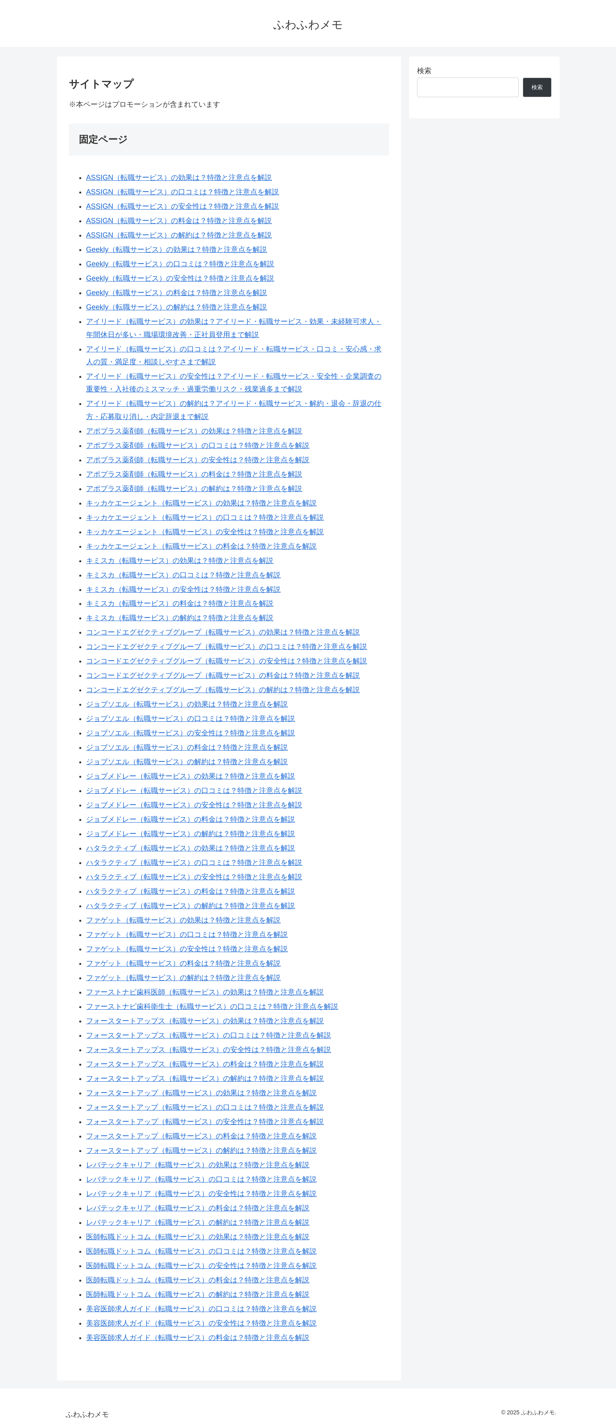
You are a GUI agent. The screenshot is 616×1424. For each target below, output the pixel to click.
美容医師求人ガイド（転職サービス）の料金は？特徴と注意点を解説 (197, 1338)
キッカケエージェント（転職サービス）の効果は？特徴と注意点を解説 (201, 503)
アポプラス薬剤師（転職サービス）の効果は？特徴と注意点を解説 (194, 431)
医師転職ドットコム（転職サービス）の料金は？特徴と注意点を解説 (197, 1280)
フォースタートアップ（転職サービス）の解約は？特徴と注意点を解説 (201, 1150)
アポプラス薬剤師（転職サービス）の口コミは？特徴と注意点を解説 (197, 445)
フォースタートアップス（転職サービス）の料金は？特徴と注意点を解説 (205, 1064)
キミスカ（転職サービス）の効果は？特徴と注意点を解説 (179, 561)
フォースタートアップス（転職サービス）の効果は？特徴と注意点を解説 (205, 1021)
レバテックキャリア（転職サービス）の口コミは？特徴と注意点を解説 (201, 1179)
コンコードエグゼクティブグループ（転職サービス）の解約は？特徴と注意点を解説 (223, 690)
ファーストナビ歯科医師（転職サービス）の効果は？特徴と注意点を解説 (205, 992)
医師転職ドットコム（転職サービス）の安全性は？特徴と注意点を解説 (201, 1266)
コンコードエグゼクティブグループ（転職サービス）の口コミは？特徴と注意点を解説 (226, 647)
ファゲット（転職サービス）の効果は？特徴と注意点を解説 (183, 920)
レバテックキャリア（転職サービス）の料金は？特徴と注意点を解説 (197, 1208)
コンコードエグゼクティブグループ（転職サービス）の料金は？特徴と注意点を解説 (223, 675)
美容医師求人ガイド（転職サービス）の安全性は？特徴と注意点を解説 (201, 1323)
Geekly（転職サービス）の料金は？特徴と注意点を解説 (176, 293)
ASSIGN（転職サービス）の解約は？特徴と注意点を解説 (179, 235)
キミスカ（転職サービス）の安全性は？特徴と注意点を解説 (183, 589)
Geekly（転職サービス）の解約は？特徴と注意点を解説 (176, 307)
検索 (424, 71)
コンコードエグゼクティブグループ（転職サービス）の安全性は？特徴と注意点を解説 (226, 661)
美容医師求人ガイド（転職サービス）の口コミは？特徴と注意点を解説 (201, 1309)
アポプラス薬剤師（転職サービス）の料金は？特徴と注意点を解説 (194, 474)
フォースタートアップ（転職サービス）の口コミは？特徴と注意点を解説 (205, 1107)
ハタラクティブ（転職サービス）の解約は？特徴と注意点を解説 (190, 906)
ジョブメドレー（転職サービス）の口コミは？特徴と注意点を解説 (194, 791)
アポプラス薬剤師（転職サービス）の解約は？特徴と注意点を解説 (194, 489)
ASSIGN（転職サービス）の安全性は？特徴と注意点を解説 (182, 206)
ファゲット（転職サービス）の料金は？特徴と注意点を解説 (183, 963)
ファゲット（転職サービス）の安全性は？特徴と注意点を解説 (187, 949)
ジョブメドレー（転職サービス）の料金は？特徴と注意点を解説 (190, 819)
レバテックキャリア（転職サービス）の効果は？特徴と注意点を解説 (197, 1165)
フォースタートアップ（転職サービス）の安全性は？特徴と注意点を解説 (205, 1122)
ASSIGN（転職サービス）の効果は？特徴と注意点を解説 (179, 178)
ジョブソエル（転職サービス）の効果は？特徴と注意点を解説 (187, 704)
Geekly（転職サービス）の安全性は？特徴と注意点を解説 (180, 278)
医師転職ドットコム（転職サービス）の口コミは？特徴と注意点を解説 (201, 1251)
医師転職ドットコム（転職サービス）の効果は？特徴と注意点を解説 (197, 1237)
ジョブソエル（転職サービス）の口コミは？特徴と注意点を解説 (190, 719)
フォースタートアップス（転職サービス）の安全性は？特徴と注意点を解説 (208, 1050)
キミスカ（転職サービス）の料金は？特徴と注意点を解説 (179, 603)
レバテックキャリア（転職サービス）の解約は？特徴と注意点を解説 (197, 1222)
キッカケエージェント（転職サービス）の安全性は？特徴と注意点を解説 (205, 532)
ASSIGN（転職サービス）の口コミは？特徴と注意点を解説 (182, 192)
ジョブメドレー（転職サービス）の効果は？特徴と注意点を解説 (190, 776)
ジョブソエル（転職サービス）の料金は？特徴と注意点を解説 (187, 747)
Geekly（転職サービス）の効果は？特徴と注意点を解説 (176, 250)
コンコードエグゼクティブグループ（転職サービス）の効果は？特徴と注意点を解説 (223, 632)
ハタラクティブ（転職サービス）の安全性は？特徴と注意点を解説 (194, 877)
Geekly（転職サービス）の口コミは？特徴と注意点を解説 (180, 264)
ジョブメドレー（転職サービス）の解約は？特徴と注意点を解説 (190, 834)
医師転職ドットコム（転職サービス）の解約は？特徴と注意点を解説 (197, 1294)
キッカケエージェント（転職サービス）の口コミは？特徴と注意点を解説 (205, 517)
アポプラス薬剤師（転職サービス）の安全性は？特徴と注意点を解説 (197, 460)
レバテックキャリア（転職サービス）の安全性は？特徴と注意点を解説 (201, 1194)
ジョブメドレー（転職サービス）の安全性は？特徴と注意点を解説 (194, 805)
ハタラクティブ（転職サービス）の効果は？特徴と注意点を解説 (190, 848)
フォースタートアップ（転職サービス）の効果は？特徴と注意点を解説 (201, 1093)
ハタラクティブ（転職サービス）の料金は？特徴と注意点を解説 (190, 891)
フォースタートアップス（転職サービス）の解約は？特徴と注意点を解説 (205, 1078)
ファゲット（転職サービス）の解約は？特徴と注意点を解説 (183, 978)
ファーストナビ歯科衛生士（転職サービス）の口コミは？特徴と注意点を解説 (212, 1007)
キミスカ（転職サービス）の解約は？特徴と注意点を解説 (179, 618)
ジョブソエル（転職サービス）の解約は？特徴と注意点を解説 (187, 762)
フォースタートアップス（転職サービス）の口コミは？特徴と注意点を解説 (208, 1035)
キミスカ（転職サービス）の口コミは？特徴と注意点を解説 (183, 575)
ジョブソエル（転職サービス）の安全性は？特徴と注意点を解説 (190, 733)
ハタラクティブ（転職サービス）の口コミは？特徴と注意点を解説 (194, 863)
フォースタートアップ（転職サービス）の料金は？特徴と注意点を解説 (201, 1136)
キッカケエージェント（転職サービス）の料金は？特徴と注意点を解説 (201, 546)
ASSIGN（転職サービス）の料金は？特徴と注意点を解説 (179, 221)
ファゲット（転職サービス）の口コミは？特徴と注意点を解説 (187, 935)
